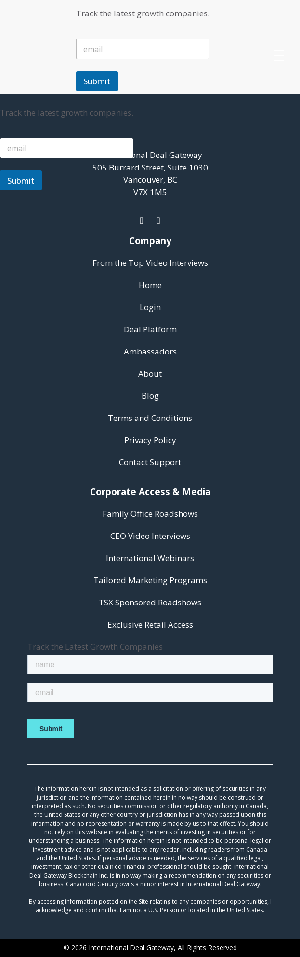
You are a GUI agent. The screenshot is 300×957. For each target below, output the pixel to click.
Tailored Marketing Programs (150, 580)
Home (150, 284)
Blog (150, 395)
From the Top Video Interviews (150, 262)
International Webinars (150, 558)
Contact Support (150, 462)
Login (150, 307)
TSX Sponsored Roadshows (150, 602)
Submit (97, 81)
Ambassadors (150, 351)
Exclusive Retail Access (150, 624)
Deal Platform (150, 329)
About (150, 373)
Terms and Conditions (150, 417)
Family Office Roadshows (150, 513)
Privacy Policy (150, 440)
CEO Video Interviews (150, 535)
